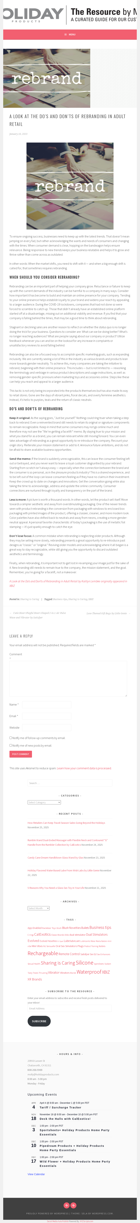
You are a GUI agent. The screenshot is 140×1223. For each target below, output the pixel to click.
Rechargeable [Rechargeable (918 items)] (43, 953)
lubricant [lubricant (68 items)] (75, 941)
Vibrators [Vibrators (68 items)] (64, 972)
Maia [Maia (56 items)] (93, 941)
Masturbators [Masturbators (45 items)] (101, 941)
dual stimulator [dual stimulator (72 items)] (77, 934)
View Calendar (36, 1174)
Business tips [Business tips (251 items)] (100, 927)
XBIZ (90, 599)
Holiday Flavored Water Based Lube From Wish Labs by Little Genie (63, 870)
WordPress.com (102, 1213)
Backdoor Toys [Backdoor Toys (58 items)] (49, 928)
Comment (15, 656)
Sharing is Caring (29, 599)
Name (14, 704)
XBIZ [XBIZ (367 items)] (106, 972)
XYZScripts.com (86, 1221)
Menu (72, 34)
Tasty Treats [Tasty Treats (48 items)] (33, 973)
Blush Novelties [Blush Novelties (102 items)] (71, 928)
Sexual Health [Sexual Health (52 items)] (34, 963)
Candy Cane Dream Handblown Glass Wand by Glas (55, 857)
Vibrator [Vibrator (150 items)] (53, 972)
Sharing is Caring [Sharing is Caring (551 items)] (58, 963)
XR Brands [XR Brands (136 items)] (35, 979)
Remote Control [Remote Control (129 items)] (69, 954)
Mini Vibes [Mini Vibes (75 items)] (37, 946)
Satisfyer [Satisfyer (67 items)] (84, 954)
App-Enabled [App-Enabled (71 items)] (35, 928)
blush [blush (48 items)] (59, 928)
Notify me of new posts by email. (32, 745)
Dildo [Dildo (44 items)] (67, 935)
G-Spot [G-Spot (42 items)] (60, 941)
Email (13, 716)
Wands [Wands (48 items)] (73, 973)
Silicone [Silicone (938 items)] (84, 962)
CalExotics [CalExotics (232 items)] (42, 934)
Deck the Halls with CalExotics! (65, 1118)
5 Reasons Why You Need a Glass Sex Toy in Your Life (56, 888)
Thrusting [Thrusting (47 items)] (43, 973)
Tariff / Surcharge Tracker (61, 1107)
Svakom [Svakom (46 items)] (107, 963)
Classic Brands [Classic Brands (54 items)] (57, 934)
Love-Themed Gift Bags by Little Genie (109, 613)
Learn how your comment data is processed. (84, 768)
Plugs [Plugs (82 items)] (81, 946)
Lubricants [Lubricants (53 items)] (85, 941)
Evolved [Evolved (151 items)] (33, 940)
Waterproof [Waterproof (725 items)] (89, 972)
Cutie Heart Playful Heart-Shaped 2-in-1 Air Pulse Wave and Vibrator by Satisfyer (37, 615)
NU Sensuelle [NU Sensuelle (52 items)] (49, 946)
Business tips (60, 599)
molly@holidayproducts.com (43, 1074)
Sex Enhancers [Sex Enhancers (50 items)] (103, 954)
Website (14, 727)
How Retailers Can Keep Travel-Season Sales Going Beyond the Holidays (66, 822)
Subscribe (39, 1021)
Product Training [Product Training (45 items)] (91, 946)
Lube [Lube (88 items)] (67, 941)
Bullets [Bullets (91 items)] (85, 928)
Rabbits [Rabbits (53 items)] (102, 946)
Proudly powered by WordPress (47, 1213)
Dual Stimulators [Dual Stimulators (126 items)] (97, 934)
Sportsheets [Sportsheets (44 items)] (99, 963)
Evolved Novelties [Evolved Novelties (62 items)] (48, 941)
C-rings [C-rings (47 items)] (31, 935)
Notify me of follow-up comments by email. (38, 738)
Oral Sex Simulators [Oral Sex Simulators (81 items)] (66, 946)
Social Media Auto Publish (58, 1221)
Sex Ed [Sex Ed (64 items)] (93, 954)
